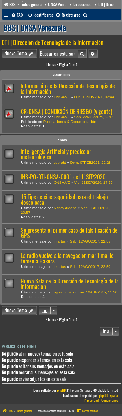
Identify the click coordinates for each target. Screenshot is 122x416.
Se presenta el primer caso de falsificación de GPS (69, 233)
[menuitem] (17, 15)
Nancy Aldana (65, 208)
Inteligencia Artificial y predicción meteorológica (56, 154)
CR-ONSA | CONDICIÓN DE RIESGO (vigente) (66, 111)
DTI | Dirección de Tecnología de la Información (52, 42)
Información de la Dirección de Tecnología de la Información (68, 88)
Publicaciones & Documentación (69, 122)
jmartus (60, 241)
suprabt (60, 162)
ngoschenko (64, 292)
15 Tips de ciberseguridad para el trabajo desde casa (64, 199)
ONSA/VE (62, 97)
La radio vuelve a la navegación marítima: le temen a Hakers (67, 258)
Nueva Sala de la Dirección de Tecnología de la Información (70, 284)
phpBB (61, 390)
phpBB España (108, 395)
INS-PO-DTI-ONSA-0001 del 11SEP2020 (63, 177)
